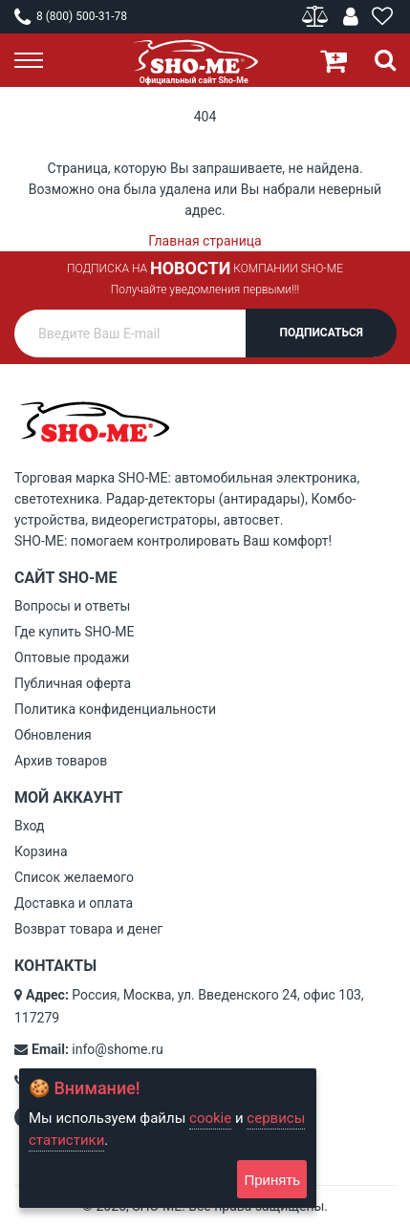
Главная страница (204, 240)
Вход (29, 825)
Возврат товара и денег (88, 928)
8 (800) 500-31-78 (70, 16)
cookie (210, 1118)
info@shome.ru (117, 1049)
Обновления (53, 735)
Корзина (41, 851)
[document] (168, 1138)
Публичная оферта (72, 683)
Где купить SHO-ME (74, 631)
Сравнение (317, 16)
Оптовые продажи (71, 657)
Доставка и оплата (73, 903)
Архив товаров (60, 760)
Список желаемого (74, 877)
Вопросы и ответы (72, 606)
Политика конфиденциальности (115, 709)
